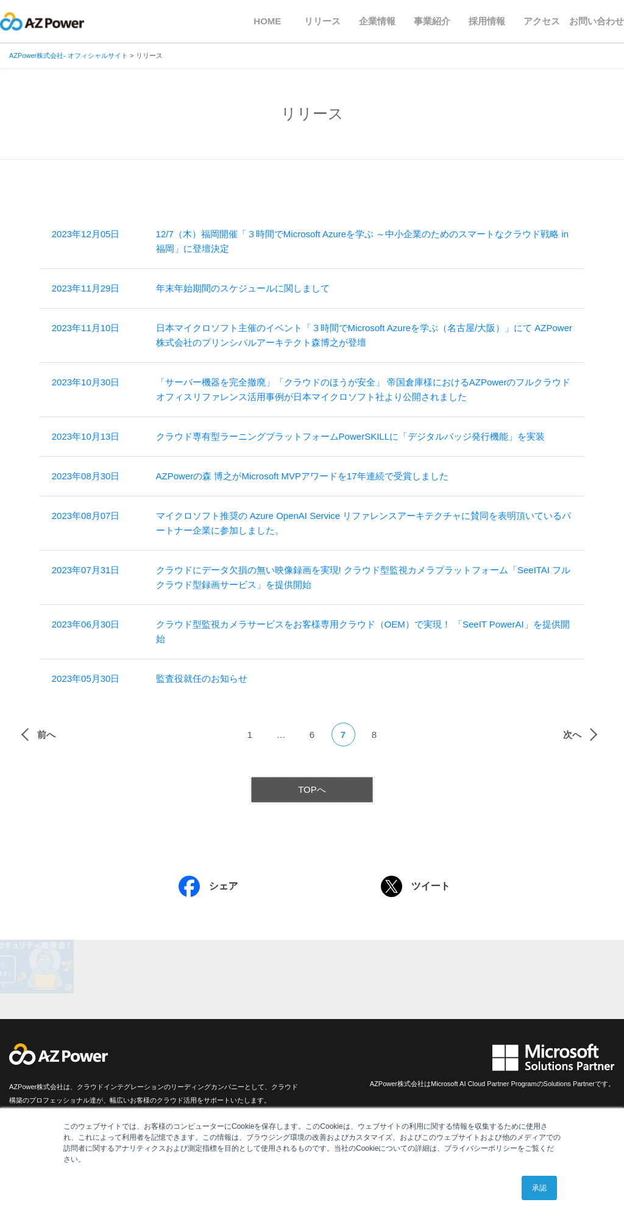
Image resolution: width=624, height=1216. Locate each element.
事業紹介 (432, 21)
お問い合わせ (596, 21)
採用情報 (487, 21)
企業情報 (377, 21)
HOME (267, 21)
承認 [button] (539, 1188)
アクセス (541, 21)
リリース (322, 21)
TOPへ (312, 789)
